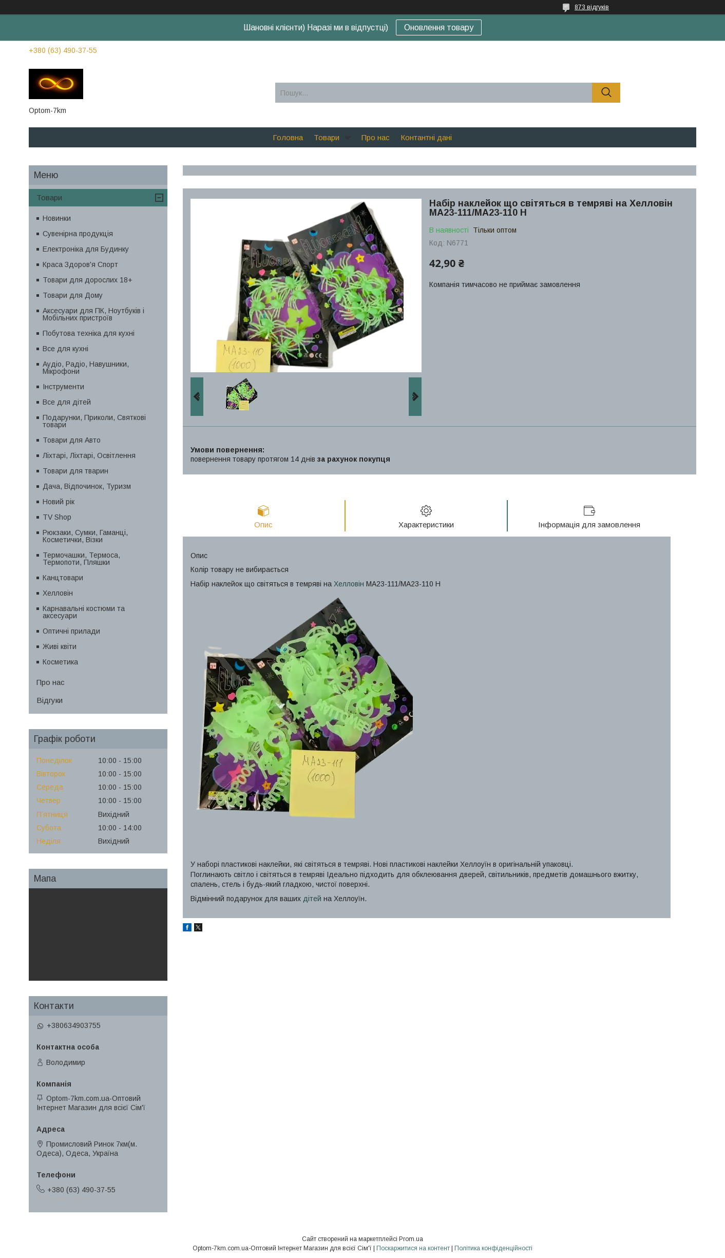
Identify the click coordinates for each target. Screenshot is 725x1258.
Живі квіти (60, 646)
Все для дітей (67, 402)
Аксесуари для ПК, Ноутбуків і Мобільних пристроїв (93, 314)
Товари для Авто (72, 440)
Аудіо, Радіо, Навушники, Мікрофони (86, 367)
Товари (326, 137)
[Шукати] (606, 93)
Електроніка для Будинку (86, 249)
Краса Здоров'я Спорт (80, 264)
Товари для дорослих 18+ (87, 280)
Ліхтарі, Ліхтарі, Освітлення (89, 455)
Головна (288, 137)
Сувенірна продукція (78, 234)
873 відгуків (592, 7)
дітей (312, 898)
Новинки (57, 218)
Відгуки (49, 700)
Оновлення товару (438, 27)
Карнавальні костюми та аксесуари (84, 612)
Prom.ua (411, 1239)
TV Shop (57, 517)
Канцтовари (63, 578)
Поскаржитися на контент (413, 1248)
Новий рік (58, 502)
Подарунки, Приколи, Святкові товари (94, 421)
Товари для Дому (73, 295)
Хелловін (349, 584)
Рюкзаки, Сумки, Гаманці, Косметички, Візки (85, 536)
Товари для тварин (75, 471)
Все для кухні (65, 349)
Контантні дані (426, 137)
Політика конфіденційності (493, 1248)
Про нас (375, 137)
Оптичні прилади (71, 631)
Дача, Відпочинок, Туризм (87, 486)
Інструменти (63, 387)
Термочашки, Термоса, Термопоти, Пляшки (81, 558)
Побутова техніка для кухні (89, 333)
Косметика (60, 662)
